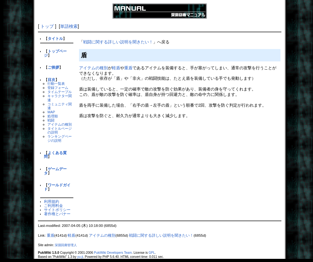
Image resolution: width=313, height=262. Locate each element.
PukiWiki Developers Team (113, 252)
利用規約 (51, 201)
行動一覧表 (56, 83)
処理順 (52, 116)
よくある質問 (55, 155)
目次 (51, 80)
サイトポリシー (57, 210)
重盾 (128, 68)
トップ (47, 26)
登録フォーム (57, 88)
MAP (51, 112)
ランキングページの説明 (59, 138)
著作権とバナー (57, 214)
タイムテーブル (59, 92)
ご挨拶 (53, 67)
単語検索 (69, 26)
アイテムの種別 (59, 124)
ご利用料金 (53, 205)
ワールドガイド (57, 187)
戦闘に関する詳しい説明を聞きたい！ (118, 42)
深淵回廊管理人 (66, 245)
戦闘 (50, 120)
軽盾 (116, 68)
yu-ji (80, 257)
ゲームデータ (55, 171)
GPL (152, 252)
